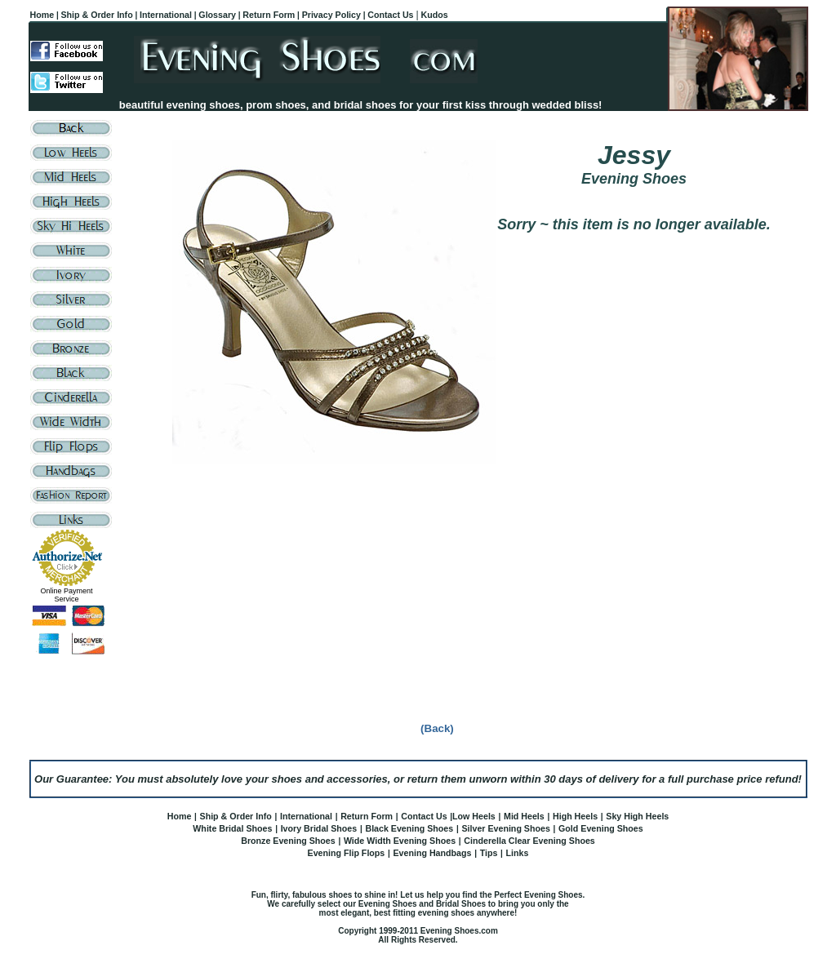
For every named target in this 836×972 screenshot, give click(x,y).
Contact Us (424, 816)
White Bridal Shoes (232, 828)
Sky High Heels (637, 816)
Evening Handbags (433, 853)
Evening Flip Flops (346, 853)
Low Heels (474, 816)
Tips (489, 853)
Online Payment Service (66, 595)
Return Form (366, 816)
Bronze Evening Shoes (288, 841)
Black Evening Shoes (409, 828)
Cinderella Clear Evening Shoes (529, 841)
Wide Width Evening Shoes (400, 841)
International (306, 816)
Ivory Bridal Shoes (319, 828)
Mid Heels (524, 816)
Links (517, 853)
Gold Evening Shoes (600, 828)
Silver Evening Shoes (505, 828)
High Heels (575, 816)
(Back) (437, 728)
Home (179, 816)
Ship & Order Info (236, 816)
